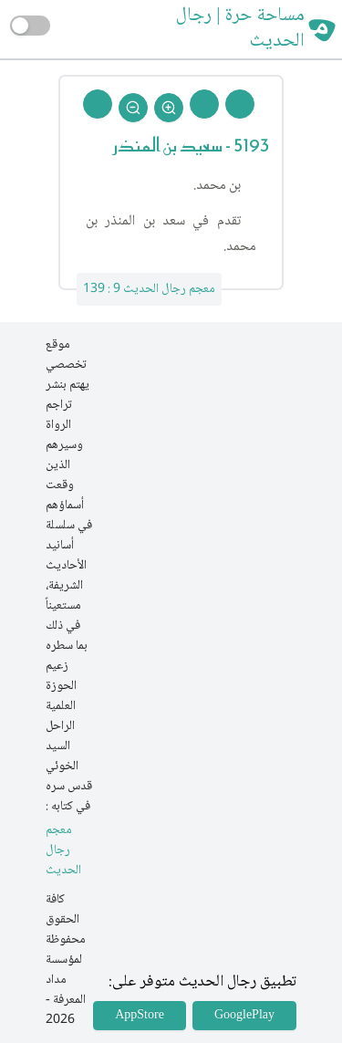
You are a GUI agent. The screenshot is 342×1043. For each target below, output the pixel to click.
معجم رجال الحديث (63, 850)
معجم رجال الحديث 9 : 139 (149, 289)
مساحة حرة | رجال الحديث (240, 29)
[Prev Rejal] (239, 104)
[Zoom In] (168, 107)
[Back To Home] (97, 104)
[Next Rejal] (204, 104)
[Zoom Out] (133, 107)
